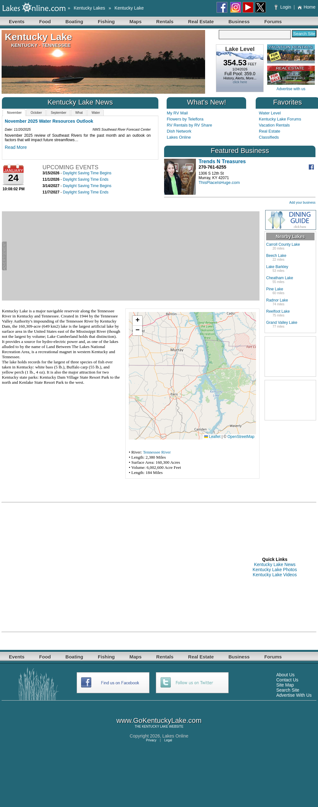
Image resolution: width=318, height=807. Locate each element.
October (36, 112)
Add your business (302, 202)
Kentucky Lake (129, 8)
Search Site (287, 690)
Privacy (151, 740)
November (14, 112)
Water (96, 112)
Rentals (164, 21)
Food (45, 21)
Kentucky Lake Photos (274, 569)
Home (306, 7)
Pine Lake (274, 289)
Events (16, 21)
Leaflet (212, 436)
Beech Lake (276, 255)
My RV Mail (177, 113)
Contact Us (287, 679)
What (79, 112)
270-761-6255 (212, 167)
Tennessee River (157, 452)
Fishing (106, 21)
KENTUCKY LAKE (155, 726)
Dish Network (179, 131)
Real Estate (201, 21)
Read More (16, 147)
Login (283, 7)
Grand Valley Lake (281, 322)
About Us (285, 674)
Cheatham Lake (279, 278)
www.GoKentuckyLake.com (159, 720)
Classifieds (269, 137)
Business (239, 21)
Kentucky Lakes (89, 8)
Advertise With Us (294, 695)
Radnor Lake (277, 300)
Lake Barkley (277, 267)
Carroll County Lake (283, 244)
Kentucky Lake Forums (280, 119)
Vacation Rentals (274, 125)
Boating (74, 21)
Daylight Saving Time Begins (87, 173)
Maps (135, 21)
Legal (168, 740)
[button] (137, 321)
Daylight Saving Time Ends (85, 179)
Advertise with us (290, 89)
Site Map (285, 684)
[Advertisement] (133, 256)
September (58, 112)
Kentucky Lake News (275, 564)
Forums (273, 21)
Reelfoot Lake (278, 311)
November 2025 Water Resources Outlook (49, 121)
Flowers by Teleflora (185, 119)
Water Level (270, 113)
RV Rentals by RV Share (189, 125)
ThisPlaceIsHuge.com (219, 182)
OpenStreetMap (240, 436)
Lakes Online (179, 137)
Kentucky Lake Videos (275, 574)
